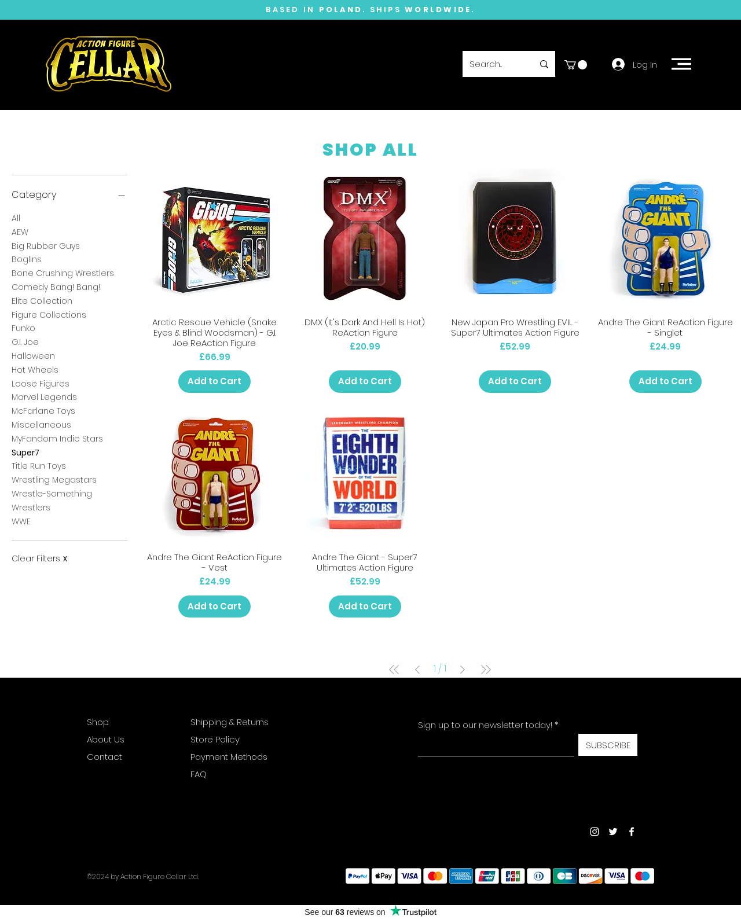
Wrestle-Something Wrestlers (52, 500)
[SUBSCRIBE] (607, 745)
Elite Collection (42, 301)
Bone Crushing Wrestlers (63, 273)
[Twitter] (613, 831)
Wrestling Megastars (54, 479)
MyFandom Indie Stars (57, 438)
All (16, 218)
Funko (23, 328)
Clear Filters (39, 558)
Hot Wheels (35, 369)
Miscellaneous (41, 424)
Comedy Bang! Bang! (56, 287)
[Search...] (492, 64)
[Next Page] (462, 670)
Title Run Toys (39, 466)
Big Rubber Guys (46, 246)
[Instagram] (594, 831)
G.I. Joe (25, 342)
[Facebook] (631, 831)
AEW (20, 232)
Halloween (33, 356)
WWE (21, 521)
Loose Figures (40, 383)
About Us (105, 739)
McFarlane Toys (43, 411)
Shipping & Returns (229, 722)
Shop (98, 722)
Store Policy (215, 739)
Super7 (25, 452)
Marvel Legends (44, 397)
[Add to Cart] (214, 381)
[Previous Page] (417, 670)
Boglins (27, 259)
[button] (575, 64)
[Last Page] (486, 670)
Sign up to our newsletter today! (485, 725)
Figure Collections (49, 314)
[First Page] (394, 670)
